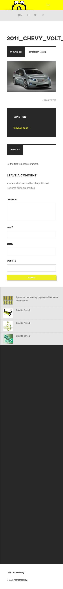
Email (10, 244)
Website (11, 260)
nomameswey (20, 580)
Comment (12, 199)
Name (10, 227)
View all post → (22, 128)
